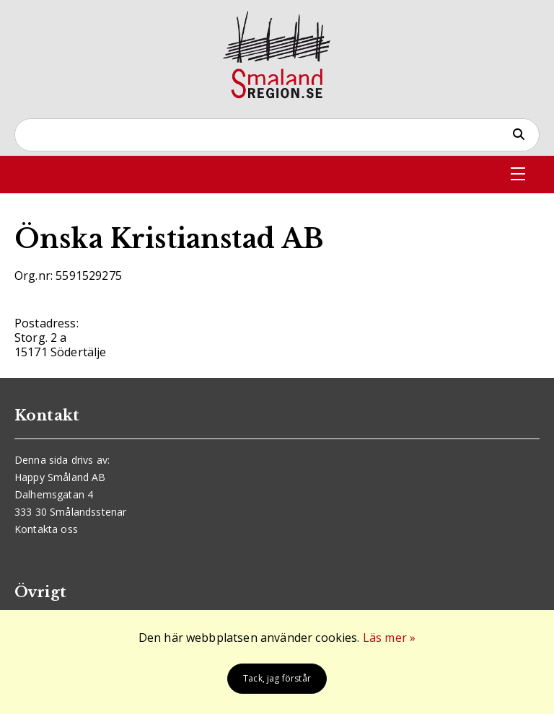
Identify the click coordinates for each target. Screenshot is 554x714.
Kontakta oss (46, 529)
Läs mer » (389, 637)
